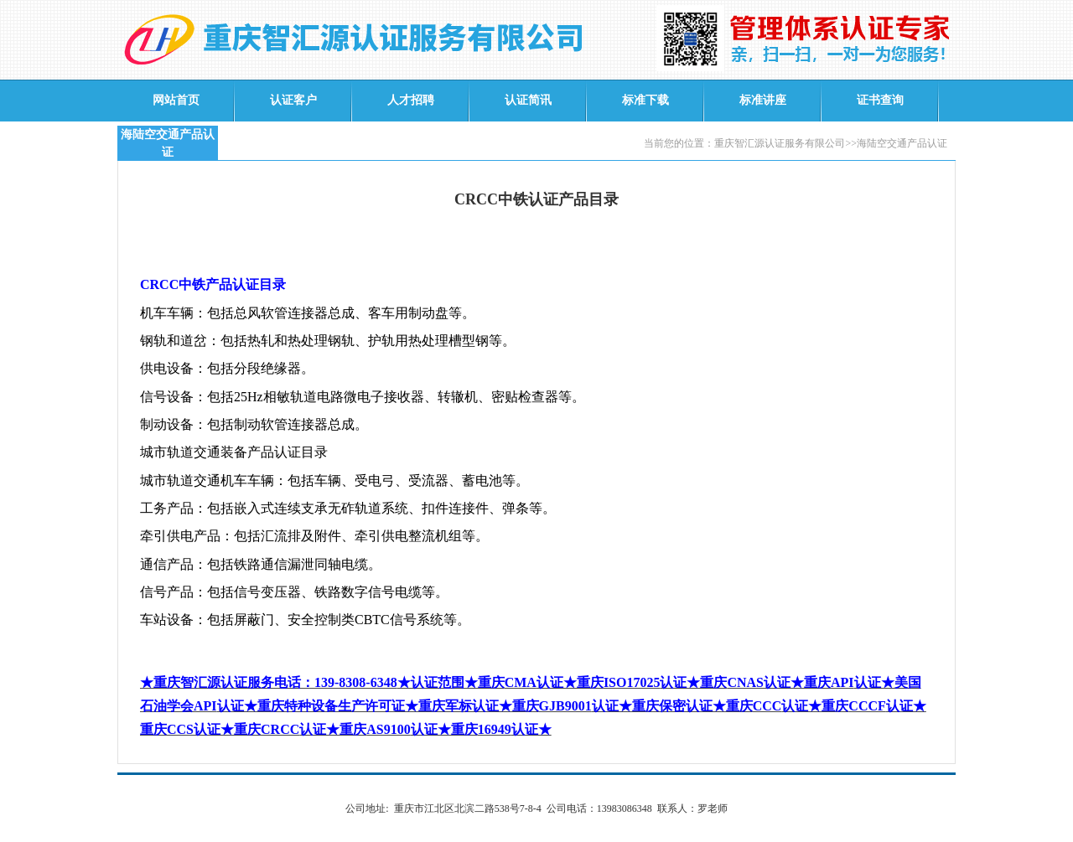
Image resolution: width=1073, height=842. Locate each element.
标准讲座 (762, 100)
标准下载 (645, 100)
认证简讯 (528, 100)
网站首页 (176, 100)
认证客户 (293, 100)
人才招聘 (410, 100)
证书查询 (880, 100)
